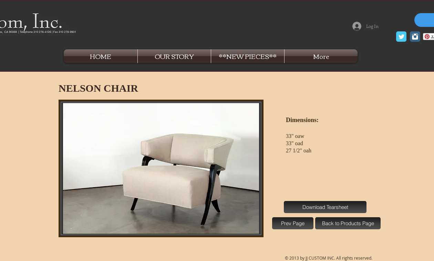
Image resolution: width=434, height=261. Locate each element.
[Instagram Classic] (415, 36)
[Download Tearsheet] (325, 207)
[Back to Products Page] (348, 223)
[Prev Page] (292, 223)
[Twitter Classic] (401, 36)
